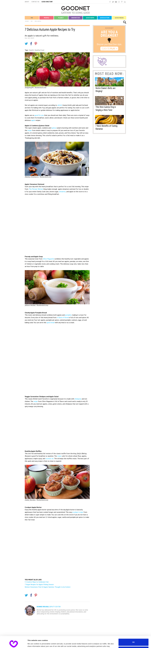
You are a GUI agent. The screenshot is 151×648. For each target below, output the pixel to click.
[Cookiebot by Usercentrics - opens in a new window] (13, 643)
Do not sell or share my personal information (133, 639)
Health (31, 50)
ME (32, 21)
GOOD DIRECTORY (47, 2)
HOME (27, 21)
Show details (32, 644)
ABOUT (27, 2)
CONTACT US (35, 2)
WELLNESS (38, 21)
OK (133, 631)
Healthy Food (39, 50)
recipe (30, 130)
